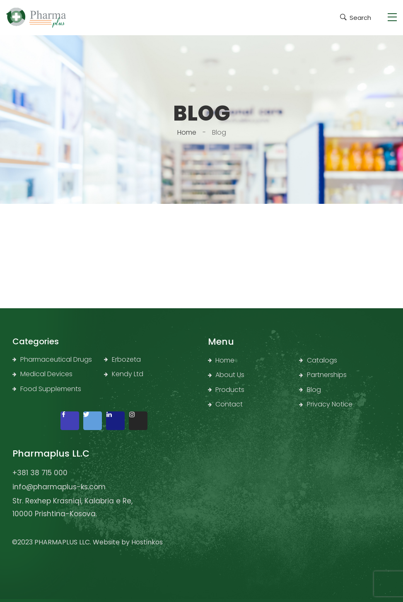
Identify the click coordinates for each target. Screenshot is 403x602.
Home (186, 132)
